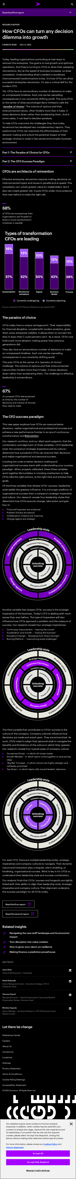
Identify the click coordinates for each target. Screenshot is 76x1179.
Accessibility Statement (14, 1084)
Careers (6, 1040)
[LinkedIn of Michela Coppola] (70, 1008)
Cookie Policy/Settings (13, 1079)
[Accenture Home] (38, 4)
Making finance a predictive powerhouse (32, 951)
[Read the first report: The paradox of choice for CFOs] (18, 904)
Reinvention (31, 435)
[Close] (71, 1124)
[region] (38, 1149)
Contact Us (7, 1051)
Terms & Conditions (12, 1073)
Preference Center (11, 1035)
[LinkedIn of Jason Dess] (70, 970)
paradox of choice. (13, 106)
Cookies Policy (50, 1144)
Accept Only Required (38, 1162)
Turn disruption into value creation (29, 941)
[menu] (3, 4)
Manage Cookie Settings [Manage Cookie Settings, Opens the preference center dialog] (38, 1171)
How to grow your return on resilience (31, 946)
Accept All (38, 1153)
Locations (7, 1057)
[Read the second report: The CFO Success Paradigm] (20, 913)
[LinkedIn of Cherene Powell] (70, 995)
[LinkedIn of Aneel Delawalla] (70, 981)
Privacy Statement (11, 1068)
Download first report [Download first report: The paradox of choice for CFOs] (13, 12)
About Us (6, 1046)
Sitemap (6, 1062)
